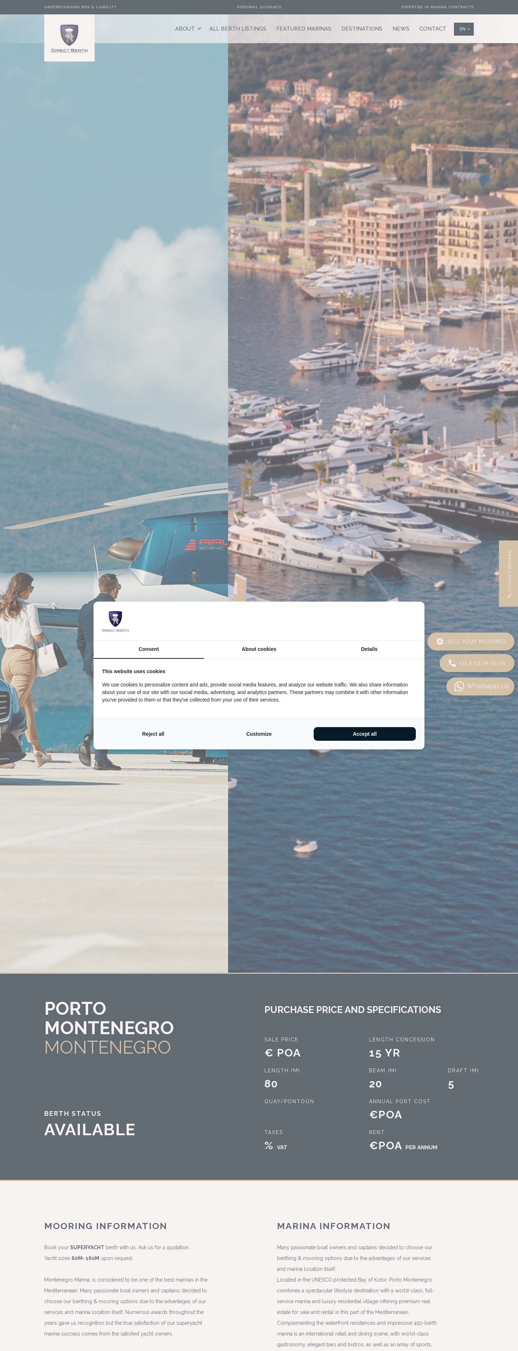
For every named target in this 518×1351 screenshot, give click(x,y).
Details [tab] (369, 649)
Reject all (153, 734)
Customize (259, 734)
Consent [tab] (148, 649)
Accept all (365, 734)
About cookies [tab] (259, 649)
